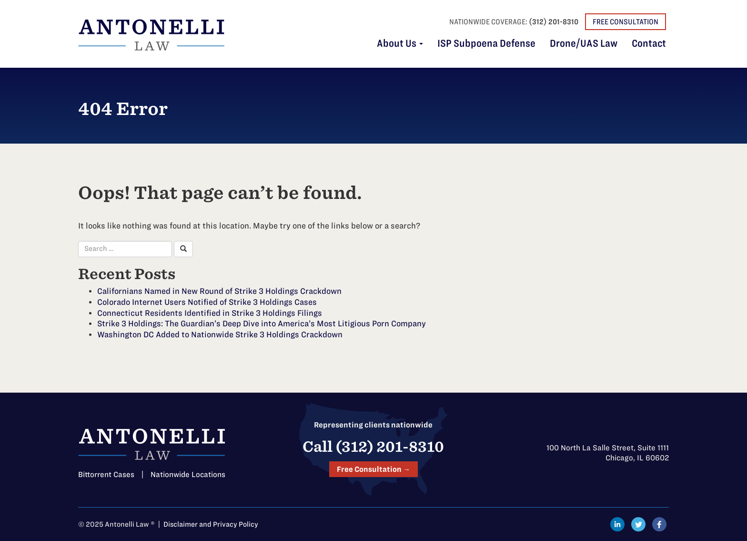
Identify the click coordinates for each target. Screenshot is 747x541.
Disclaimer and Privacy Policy (210, 524)
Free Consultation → (373, 469)
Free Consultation (625, 22)
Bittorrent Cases (106, 474)
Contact (649, 44)
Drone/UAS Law (583, 44)
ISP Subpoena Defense (486, 44)
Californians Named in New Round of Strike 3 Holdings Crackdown (219, 291)
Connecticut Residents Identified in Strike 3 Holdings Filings (209, 313)
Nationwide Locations (188, 474)
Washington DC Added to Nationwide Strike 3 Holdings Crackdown (220, 334)
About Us (400, 44)
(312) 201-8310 (553, 22)
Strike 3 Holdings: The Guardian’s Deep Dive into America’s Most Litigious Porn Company (261, 323)
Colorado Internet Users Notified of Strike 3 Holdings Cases (207, 302)
